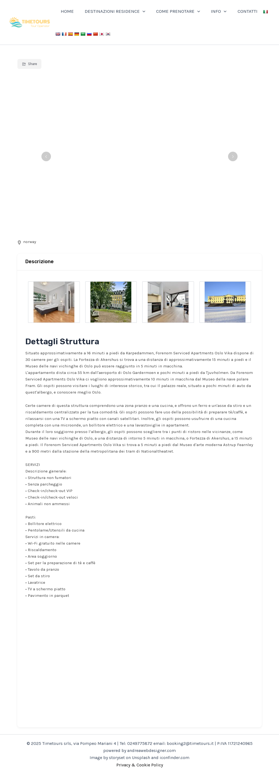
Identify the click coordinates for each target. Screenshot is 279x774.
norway (29, 241)
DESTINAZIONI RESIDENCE (112, 11)
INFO (213, 11)
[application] (140, 11)
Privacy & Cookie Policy (139, 764)
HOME (66, 11)
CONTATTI (240, 11)
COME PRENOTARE (174, 11)
